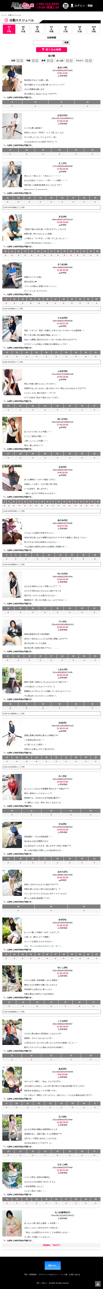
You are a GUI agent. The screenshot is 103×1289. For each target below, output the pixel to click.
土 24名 (9, 29)
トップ (3, 15)
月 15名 (37, 29)
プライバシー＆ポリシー (48, 1274)
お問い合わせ (74, 1274)
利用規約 (33, 1274)
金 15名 (94, 29)
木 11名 (80, 29)
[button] (66, 6)
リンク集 (64, 1274)
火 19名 (51, 29)
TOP (26, 1274)
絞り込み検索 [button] (51, 49)
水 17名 (65, 29)
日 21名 (23, 29)
